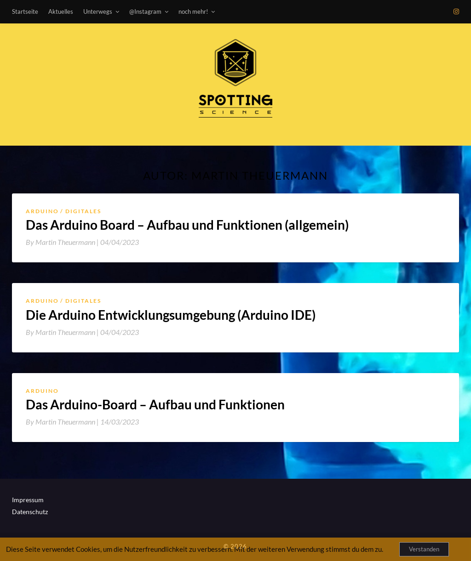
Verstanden (424, 549)
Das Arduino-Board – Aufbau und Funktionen (155, 404)
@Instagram (145, 11)
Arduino (42, 211)
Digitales (83, 211)
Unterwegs (97, 11)
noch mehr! (193, 11)
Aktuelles (60, 11)
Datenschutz (30, 512)
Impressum (28, 500)
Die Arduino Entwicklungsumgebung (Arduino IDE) (171, 315)
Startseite (25, 11)
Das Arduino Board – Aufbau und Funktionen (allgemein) (187, 224)
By (63, 242)
